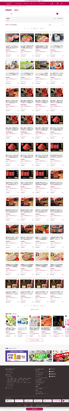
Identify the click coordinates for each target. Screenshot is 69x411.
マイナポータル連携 (38, 391)
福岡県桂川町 (37, 247)
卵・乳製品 (29, 378)
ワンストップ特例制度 (38, 388)
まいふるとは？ (37, 376)
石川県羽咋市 (8, 110)
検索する (57, 14)
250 (41, 28)
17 (31, 28)
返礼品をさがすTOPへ (35, 309)
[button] (63, 326)
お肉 (8, 378)
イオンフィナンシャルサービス (40, 406)
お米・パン (16, 378)
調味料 (27, 379)
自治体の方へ (52, 376)
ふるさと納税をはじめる (42, 3)
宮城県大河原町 (8, 83)
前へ (25, 28)
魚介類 (12, 378)
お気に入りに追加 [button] (18, 56)
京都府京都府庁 (52, 247)
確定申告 (36, 390)
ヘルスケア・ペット (19, 382)
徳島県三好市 (8, 274)
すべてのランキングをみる (34, 340)
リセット (54, 18)
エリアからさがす (9, 370)
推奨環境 (25, 405)
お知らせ (51, 371)
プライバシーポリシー (27, 406)
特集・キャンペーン (34, 3)
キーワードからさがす (9, 372)
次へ (44, 28)
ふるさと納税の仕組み (38, 374)
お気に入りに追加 (15, 336)
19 (37, 28)
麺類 (19, 379)
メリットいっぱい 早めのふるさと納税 (41, 377)
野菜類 (25, 378)
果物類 (21, 378)
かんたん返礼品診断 (38, 379)
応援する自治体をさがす (19, 3)
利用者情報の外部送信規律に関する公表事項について (44, 405)
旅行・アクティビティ (11, 382)
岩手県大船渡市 (52, 83)
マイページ (52, 369)
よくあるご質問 (37, 384)
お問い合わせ (52, 373)
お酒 (8, 379)
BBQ (8, 20)
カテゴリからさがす (9, 376)
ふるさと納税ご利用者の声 (39, 382)
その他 (29, 382)
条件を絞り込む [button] (60, 18)
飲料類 (12, 379)
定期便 (25, 382)
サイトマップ (19, 405)
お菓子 (16, 379)
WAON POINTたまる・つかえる (40, 381)
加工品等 (23, 379)
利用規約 (31, 405)
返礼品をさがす (26, 3)
